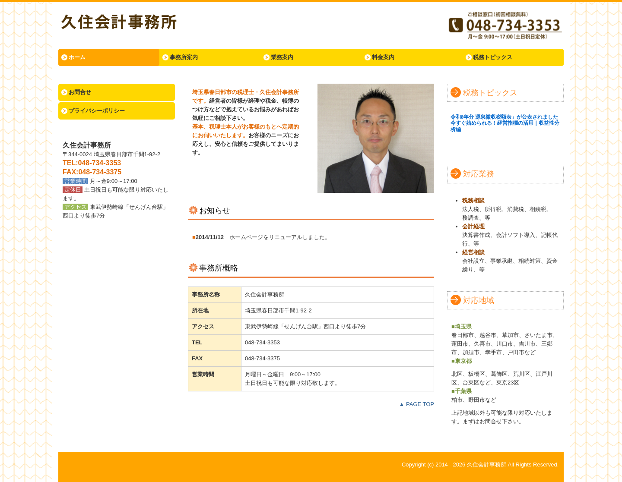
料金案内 (383, 57)
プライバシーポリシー (97, 110)
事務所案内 (184, 57)
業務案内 (282, 57)
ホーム (77, 57)
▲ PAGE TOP (416, 404)
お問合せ (80, 92)
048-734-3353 (99, 163)
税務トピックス (492, 57)
